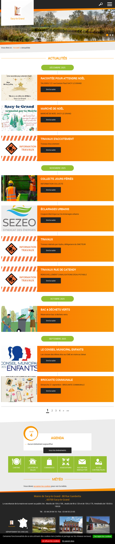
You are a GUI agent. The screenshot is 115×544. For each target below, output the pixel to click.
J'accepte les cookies (102, 536)
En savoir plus (68, 541)
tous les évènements (57, 450)
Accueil (16, 47)
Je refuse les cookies (51, 541)
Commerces (49, 467)
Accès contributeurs (98, 468)
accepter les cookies (42, 486)
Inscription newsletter (82, 468)
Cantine (16, 467)
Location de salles (33, 468)
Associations (65, 467)
